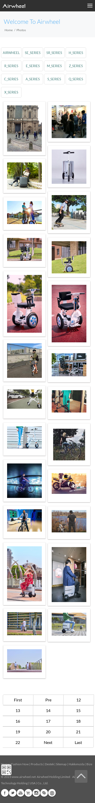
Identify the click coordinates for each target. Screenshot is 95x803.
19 (17, 731)
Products (37, 764)
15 (78, 710)
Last (78, 742)
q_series (76, 79)
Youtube (20, 793)
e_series (33, 66)
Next (48, 742)
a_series (33, 79)
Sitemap (61, 764)
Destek (49, 764)
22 (17, 742)
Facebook (5, 793)
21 (78, 731)
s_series (55, 79)
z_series (76, 66)
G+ (28, 793)
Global (52, 793)
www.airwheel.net (24, 777)
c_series (11, 79)
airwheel (11, 53)
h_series (76, 53)
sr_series (55, 53)
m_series (54, 66)
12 (78, 699)
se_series (33, 53)
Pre (48, 699)
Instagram (36, 793)
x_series (11, 92)
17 (48, 721)
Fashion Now (20, 764)
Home (9, 30)
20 (48, 731)
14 (48, 710)
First (18, 699)
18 (78, 721)
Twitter (12, 793)
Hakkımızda (76, 764)
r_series (11, 66)
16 (17, 721)
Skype (44, 793)
